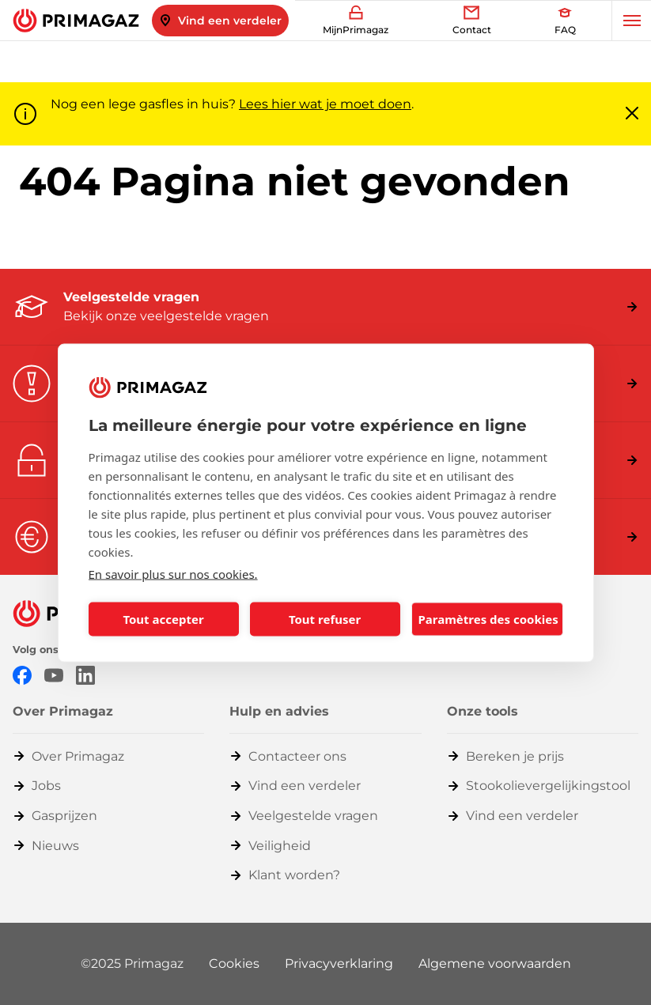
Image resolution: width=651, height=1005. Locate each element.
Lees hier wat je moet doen (325, 103)
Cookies (234, 963)
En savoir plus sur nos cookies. (173, 573)
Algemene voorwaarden (494, 963)
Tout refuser (325, 619)
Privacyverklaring (339, 963)
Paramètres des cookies (488, 619)
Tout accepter (163, 619)
